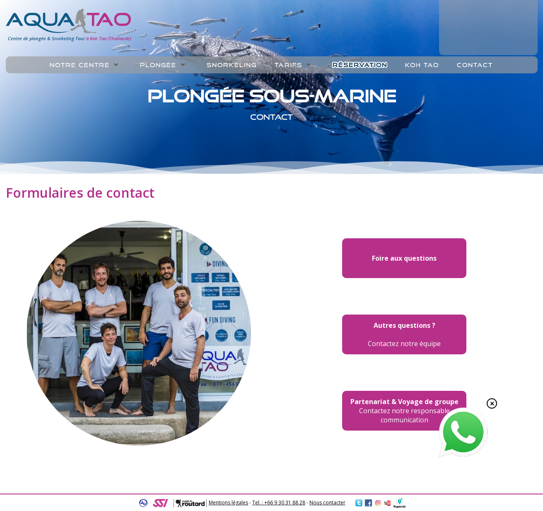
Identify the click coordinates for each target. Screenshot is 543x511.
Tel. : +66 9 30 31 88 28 (278, 502)
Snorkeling (232, 65)
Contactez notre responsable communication (404, 410)
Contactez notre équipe (404, 334)
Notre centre (80, 65)
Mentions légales (228, 502)
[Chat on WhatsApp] (463, 455)
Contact (475, 65)
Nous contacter (327, 502)
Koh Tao (422, 65)
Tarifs (288, 65)
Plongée (158, 65)
